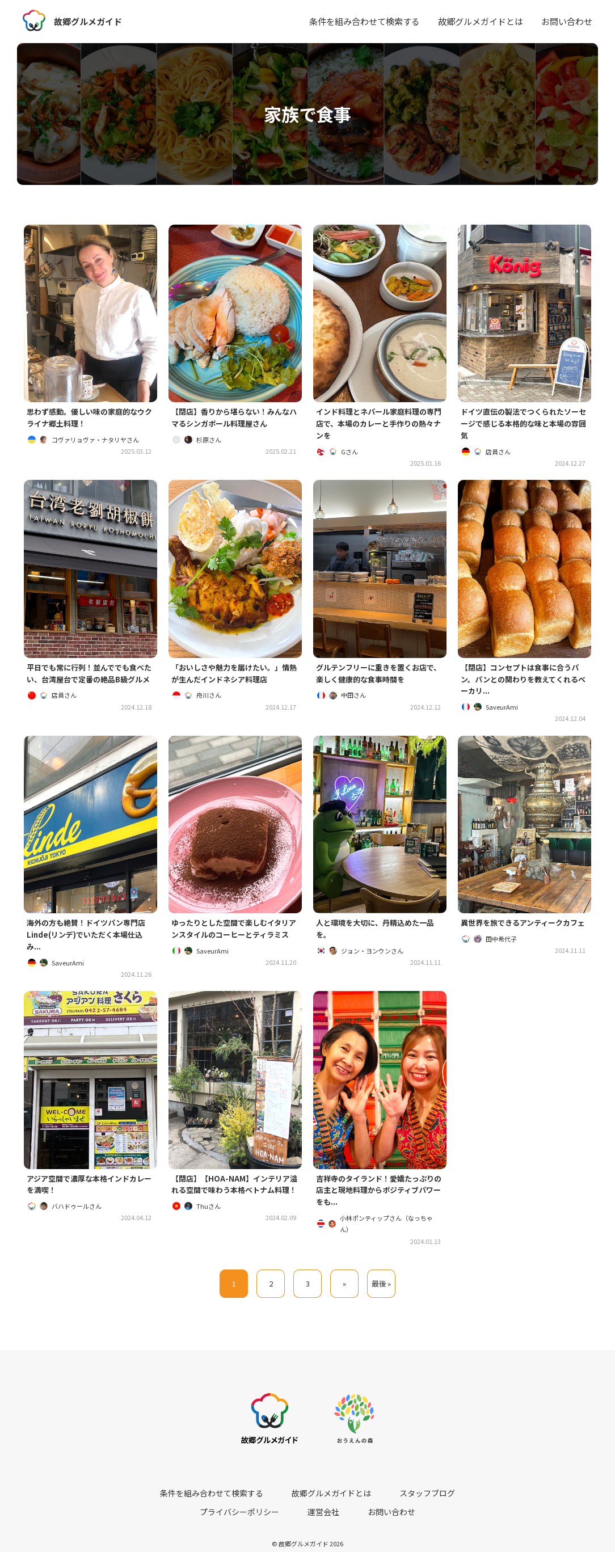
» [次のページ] (344, 1294)
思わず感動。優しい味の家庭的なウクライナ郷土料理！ (90, 419)
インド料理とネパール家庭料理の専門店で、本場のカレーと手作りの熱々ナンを (379, 425)
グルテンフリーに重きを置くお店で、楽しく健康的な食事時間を (375, 677)
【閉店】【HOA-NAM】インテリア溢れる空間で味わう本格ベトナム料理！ (234, 1200)
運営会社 (477, 1496)
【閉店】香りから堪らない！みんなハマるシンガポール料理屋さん (234, 419)
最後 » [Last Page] (381, 1294)
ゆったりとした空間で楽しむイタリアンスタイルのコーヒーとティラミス (234, 941)
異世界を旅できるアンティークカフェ (524, 935)
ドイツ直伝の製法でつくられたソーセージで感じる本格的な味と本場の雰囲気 (524, 425)
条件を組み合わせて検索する (364, 21)
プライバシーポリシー (413, 1496)
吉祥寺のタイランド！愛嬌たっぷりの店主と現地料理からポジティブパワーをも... (379, 1200)
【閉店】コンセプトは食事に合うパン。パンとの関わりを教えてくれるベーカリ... (524, 683)
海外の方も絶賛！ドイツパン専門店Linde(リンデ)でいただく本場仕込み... (90, 941)
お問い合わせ (566, 21)
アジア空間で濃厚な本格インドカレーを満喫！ (90, 1193)
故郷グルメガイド (90, 21)
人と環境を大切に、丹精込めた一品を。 (379, 935)
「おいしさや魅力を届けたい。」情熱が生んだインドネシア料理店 (234, 677)
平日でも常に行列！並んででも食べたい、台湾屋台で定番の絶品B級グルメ (90, 683)
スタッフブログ (338, 1496)
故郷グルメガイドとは (480, 21)
